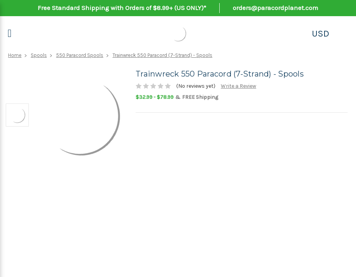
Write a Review (238, 86)
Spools (39, 55)
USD (320, 33)
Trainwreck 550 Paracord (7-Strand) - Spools (162, 55)
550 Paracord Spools (79, 55)
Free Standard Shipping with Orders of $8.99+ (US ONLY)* (122, 8)
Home (15, 55)
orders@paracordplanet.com (275, 8)
